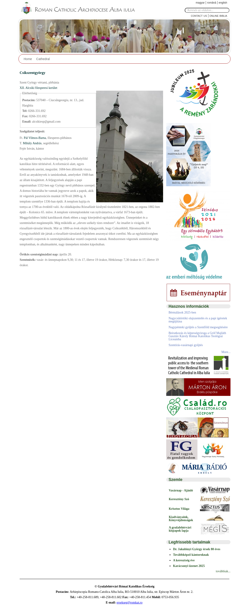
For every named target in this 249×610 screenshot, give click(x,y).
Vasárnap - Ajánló (181, 490)
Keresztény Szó (179, 499)
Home (28, 59)
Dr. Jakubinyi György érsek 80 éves (196, 549)
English (223, 2)
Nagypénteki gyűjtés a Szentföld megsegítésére (198, 327)
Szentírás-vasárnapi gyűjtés (185, 345)
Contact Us (199, 15)
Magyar (200, 2)
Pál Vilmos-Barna (34, 138)
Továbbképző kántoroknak (191, 554)
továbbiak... (223, 571)
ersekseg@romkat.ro (130, 602)
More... (225, 352)
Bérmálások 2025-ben (182, 312)
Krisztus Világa (179, 508)
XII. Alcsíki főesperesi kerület (38, 88)
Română (211, 2)
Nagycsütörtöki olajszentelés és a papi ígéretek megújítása (197, 320)
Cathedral (43, 59)
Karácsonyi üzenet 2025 (189, 566)
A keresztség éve (184, 560)
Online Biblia (218, 15)
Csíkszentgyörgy (32, 73)
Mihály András (32, 143)
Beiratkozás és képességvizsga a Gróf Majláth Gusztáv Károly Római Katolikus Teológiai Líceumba (197, 336)
